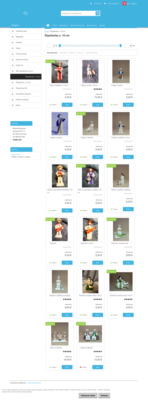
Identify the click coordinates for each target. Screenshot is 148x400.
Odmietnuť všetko (87, 395)
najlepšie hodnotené (92, 53)
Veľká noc (19, 65)
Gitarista (53, 243)
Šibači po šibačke (87, 347)
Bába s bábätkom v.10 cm (59, 85)
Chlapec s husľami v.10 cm (120, 137)
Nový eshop (16, 154)
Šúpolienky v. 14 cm (23, 82)
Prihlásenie (96, 3)
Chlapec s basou (117, 85)
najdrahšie (72, 53)
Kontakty (102, 25)
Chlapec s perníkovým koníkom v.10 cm (59, 191)
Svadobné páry (21, 31)
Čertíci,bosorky (21, 53)
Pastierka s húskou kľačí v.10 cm (90, 295)
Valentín (19, 42)
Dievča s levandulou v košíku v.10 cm (89, 191)
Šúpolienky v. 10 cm (32, 76)
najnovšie (80, 53)
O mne (55, 25)
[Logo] (25, 13)
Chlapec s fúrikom (87, 137)
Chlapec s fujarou (56, 137)
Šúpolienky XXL (21, 88)
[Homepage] (48, 25)
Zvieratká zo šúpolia (23, 93)
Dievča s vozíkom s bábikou (121, 189)
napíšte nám (17, 139)
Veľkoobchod (63, 25)
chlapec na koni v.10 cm (89, 85)
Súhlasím (103, 395)
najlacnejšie (63, 53)
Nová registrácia (112, 3)
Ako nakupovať (92, 25)
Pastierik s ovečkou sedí (119, 243)
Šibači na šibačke (56, 347)
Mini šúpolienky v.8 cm (24, 71)
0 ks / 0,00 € (131, 3)
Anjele (18, 48)
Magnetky (19, 36)
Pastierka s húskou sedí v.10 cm (121, 295)
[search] (98, 13)
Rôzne (18, 105)
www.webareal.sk (34, 382)
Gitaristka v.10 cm (87, 243)
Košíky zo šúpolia (22, 99)
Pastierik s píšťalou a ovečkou (59, 295)
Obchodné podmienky (77, 25)
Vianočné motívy (22, 59)
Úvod (47, 31)
